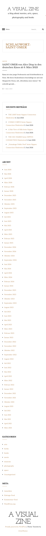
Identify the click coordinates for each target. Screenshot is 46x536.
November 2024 (10, 251)
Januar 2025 (8, 243)
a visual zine (23, 9)
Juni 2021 (7, 415)
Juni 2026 (7, 170)
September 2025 (10, 208)
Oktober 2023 (9, 299)
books (6, 453)
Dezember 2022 (10, 342)
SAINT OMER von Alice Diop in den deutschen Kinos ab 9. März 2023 (21, 66)
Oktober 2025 (9, 204)
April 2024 (8, 273)
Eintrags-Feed (9, 495)
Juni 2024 (7, 264)
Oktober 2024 (9, 256)
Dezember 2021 (10, 393)
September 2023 (10, 303)
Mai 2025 (7, 225)
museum (7, 462)
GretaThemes (22, 531)
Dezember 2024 (10, 247)
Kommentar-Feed (11, 500)
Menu (7, 29)
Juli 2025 (7, 217)
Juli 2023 (7, 312)
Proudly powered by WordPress (16, 527)
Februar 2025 (9, 238)
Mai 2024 (7, 269)
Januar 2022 (8, 389)
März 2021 (8, 428)
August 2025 (9, 213)
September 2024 (10, 260)
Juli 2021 (7, 411)
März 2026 (8, 182)
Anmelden (8, 491)
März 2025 (8, 234)
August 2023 (9, 307)
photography (9, 466)
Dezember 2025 (10, 195)
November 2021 (10, 398)
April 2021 (8, 423)
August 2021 (8, 406)
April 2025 (8, 230)
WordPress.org (9, 504)
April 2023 (8, 325)
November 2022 (10, 346)
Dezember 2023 (10, 290)
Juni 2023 (7, 316)
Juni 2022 (7, 368)
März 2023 (8, 329)
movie (4, 61)
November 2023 (10, 294)
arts (5, 444)
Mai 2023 (7, 320)
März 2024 (8, 277)
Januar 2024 (8, 286)
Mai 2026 (7, 174)
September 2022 (10, 355)
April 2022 (8, 376)
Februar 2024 (9, 281)
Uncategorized (9, 474)
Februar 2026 (9, 187)
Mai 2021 (7, 419)
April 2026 (8, 178)
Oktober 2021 (9, 402)
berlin (6, 449)
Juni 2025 (7, 221)
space (6, 470)
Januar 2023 (8, 337)
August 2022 (9, 359)
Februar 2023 (9, 333)
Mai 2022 (7, 372)
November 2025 (10, 200)
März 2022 (8, 380)
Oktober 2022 (9, 350)
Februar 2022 (9, 385)
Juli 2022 (7, 363)
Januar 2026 (8, 191)
